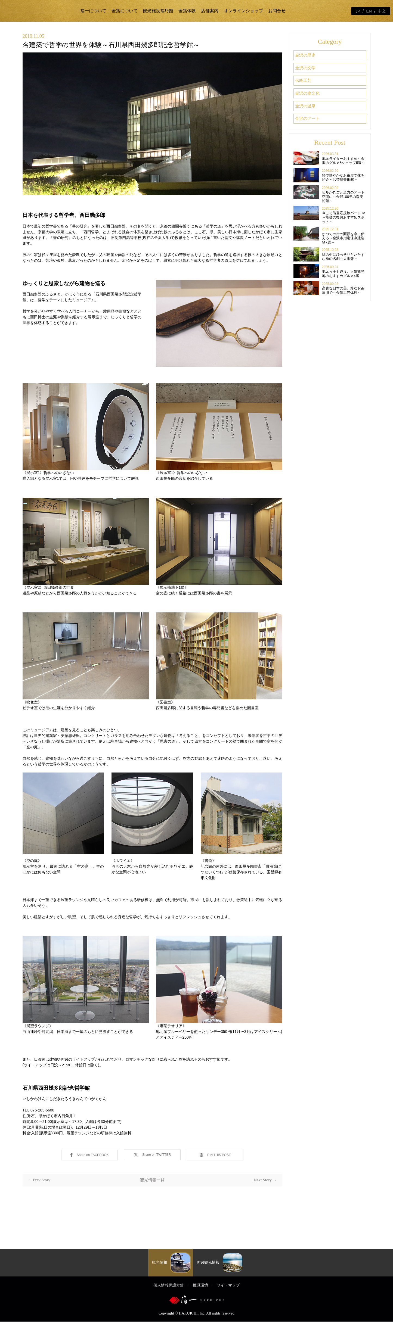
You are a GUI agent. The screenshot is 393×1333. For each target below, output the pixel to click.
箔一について (93, 10)
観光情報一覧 (152, 1179)
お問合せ (277, 10)
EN (369, 11)
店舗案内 (209, 10)
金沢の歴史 (307, 54)
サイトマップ (228, 1296)
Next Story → (265, 1179)
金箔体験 (187, 10)
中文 (382, 11)
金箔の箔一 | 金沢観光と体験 (41, 11)
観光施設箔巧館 (158, 10)
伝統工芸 (305, 77)
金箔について (125, 10)
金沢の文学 (307, 66)
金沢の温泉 (307, 100)
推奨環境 (200, 1296)
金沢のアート (309, 111)
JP (357, 11)
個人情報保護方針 (168, 1296)
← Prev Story (39, 1179)
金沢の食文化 (309, 88)
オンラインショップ (243, 10)
